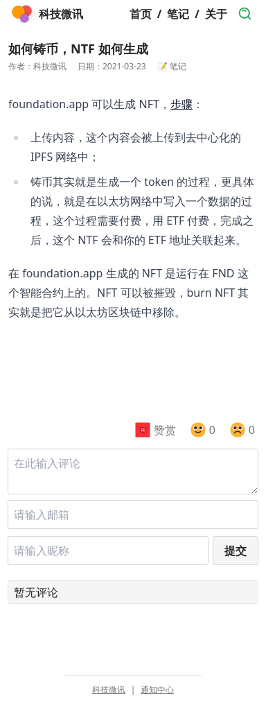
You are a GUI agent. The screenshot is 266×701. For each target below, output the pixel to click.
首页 (141, 13)
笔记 (178, 13)
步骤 (181, 104)
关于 (216, 13)
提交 (235, 550)
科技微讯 (108, 689)
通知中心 (157, 689)
